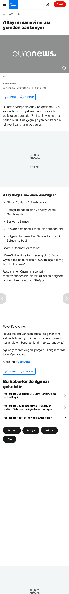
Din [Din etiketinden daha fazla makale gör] (10, 439)
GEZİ (11, 14)
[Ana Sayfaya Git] (13, 4)
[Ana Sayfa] (4, 14)
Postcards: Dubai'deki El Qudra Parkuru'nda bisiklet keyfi (29, 395)
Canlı (60, 4)
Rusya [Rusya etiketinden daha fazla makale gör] (31, 430)
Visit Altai (23, 362)
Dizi (20, 14)
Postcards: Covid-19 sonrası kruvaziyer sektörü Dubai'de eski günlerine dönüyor (27, 407)
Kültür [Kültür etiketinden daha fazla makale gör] (49, 430)
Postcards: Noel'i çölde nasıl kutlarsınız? (27, 417)
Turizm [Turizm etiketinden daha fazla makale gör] (12, 430)
